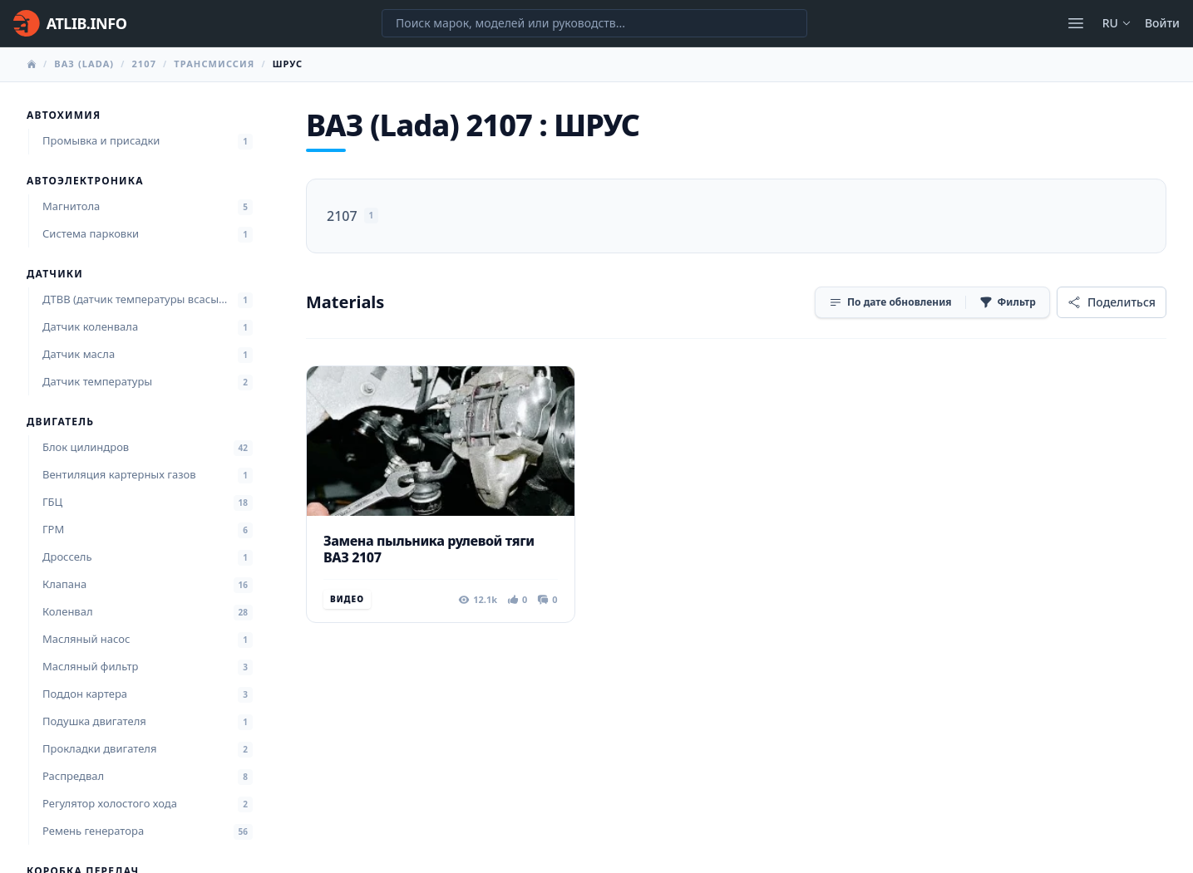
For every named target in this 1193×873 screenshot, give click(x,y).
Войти (1162, 23)
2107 (143, 63)
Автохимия (64, 115)
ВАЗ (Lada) (84, 63)
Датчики (55, 274)
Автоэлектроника (85, 181)
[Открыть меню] (1075, 23)
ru (1116, 23)
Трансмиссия (214, 63)
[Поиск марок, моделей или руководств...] (594, 23)
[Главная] (69, 23)
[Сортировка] (890, 302)
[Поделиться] (1111, 302)
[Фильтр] (1007, 302)
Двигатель (60, 422)
